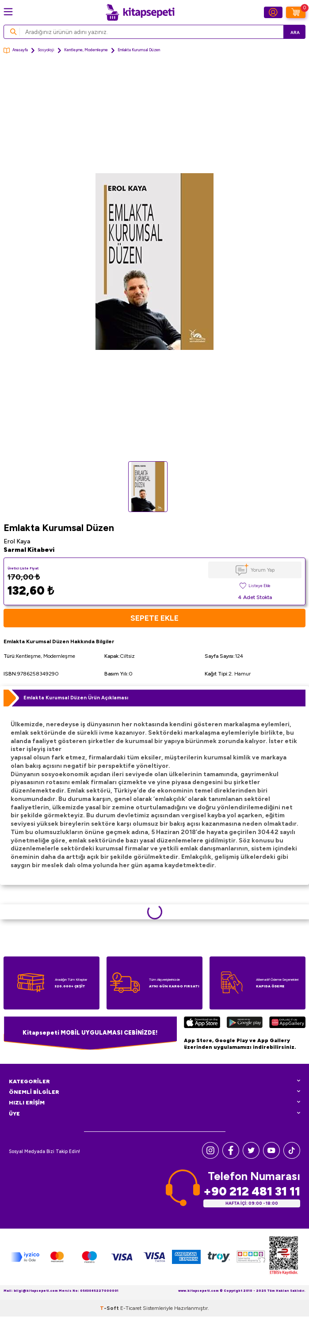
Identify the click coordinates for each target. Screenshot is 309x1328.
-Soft (110, 1308)
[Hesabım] (273, 12)
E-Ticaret (130, 1308)
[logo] (140, 12)
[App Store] (202, 1024)
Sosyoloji (46, 50)
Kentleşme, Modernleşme (86, 50)
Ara (295, 32)
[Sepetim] (296, 12)
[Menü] (8, 11)
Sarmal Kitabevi (29, 550)
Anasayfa (16, 50)
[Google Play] (245, 1024)
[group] (154, 261)
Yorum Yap (263, 570)
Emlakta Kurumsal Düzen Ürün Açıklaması (75, 697)
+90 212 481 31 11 (251, 1191)
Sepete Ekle (154, 617)
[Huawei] (287, 1024)
